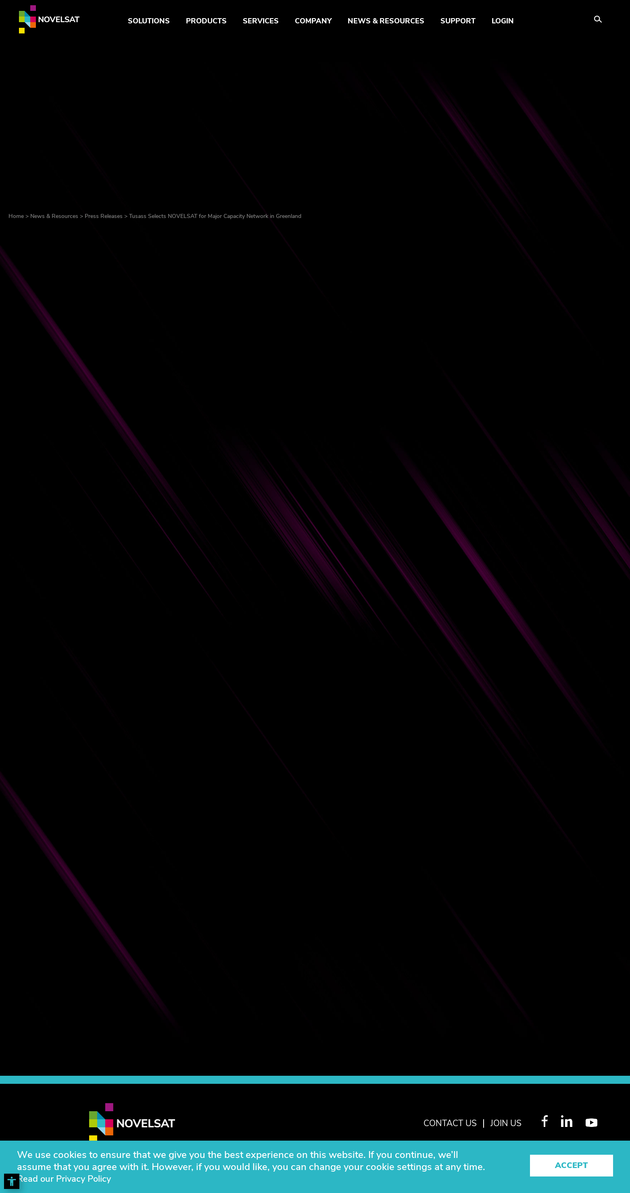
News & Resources (386, 21)
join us (504, 1123)
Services (261, 21)
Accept (571, 1166)
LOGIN (503, 21)
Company (313, 21)
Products (206, 21)
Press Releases (104, 216)
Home (16, 216)
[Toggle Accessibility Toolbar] (11, 1181)
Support (458, 21)
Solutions (149, 21)
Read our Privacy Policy (69, 1178)
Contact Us (442, 1123)
